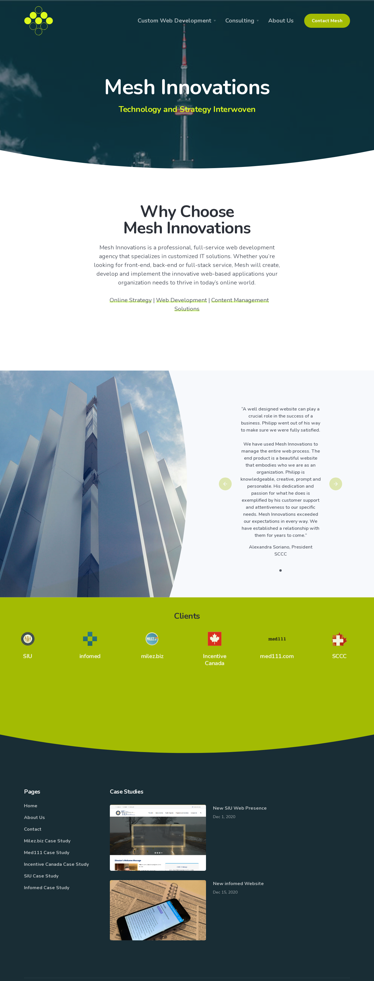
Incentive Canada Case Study (56, 864)
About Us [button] (281, 21)
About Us (34, 817)
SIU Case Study (41, 876)
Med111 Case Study (46, 852)
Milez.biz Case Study (47, 841)
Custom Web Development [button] (174, 21)
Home (30, 806)
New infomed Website (238, 883)
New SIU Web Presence (240, 808)
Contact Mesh (327, 21)
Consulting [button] (239, 21)
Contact (32, 829)
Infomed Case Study (46, 888)
